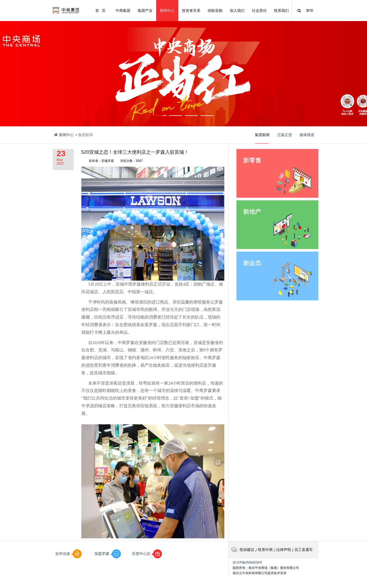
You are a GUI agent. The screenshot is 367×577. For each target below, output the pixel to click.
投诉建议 (242, 550)
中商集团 (123, 10)
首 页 (100, 10)
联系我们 (281, 10)
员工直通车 (303, 550)
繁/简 (309, 10)
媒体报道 (307, 135)
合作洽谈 (68, 553)
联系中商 (265, 550)
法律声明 (283, 550)
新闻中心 (167, 10)
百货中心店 (147, 553)
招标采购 (215, 10)
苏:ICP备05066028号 (247, 562)
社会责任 (259, 10)
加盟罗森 (108, 553)
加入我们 (237, 10)
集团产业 (145, 10)
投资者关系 (191, 10)
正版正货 (284, 135)
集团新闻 (262, 138)
